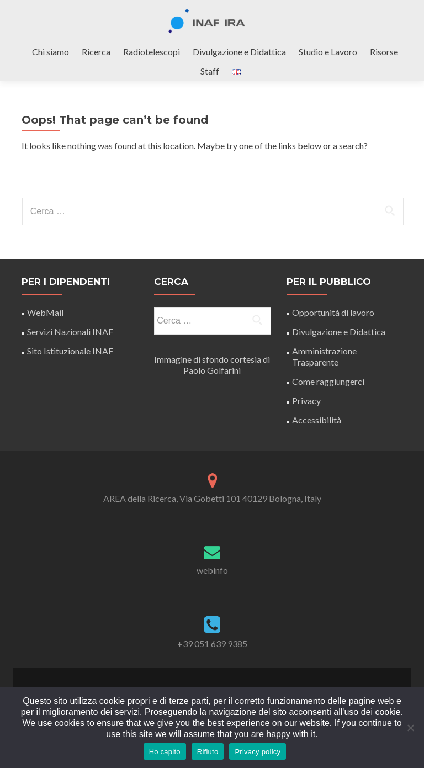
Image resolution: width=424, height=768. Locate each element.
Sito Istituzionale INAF (70, 351)
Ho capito (165, 752)
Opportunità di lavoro (333, 312)
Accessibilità (316, 420)
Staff (209, 71)
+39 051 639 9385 (212, 643)
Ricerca (96, 51)
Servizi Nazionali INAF (70, 331)
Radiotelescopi (151, 51)
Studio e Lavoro (328, 51)
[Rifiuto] (410, 727)
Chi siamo (50, 51)
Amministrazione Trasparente (324, 356)
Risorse (384, 51)
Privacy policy (257, 752)
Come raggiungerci (328, 381)
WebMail (46, 312)
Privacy (306, 400)
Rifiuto (208, 752)
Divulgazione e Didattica (239, 51)
